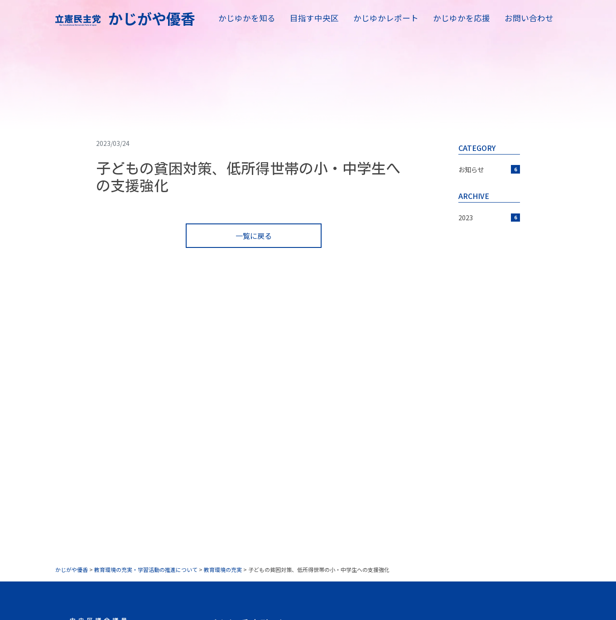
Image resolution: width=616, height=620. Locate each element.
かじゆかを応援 (461, 18)
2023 (489, 217)
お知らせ (489, 169)
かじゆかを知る (246, 18)
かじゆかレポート (386, 18)
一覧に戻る (254, 235)
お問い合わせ (529, 18)
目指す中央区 (314, 18)
